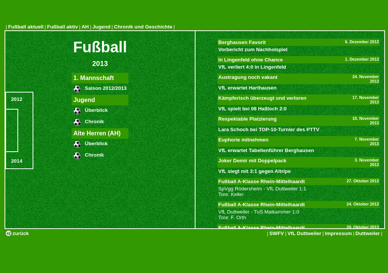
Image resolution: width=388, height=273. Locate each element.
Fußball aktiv (62, 27)
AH (85, 27)
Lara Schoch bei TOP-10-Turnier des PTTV (268, 129)
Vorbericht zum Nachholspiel (253, 49)
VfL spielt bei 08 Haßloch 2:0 (252, 108)
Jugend (101, 27)
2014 (16, 161)
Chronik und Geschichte (143, 27)
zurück (21, 233)
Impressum (338, 233)
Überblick (96, 110)
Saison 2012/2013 (106, 88)
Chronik (94, 121)
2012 (16, 99)
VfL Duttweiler (304, 233)
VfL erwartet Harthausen (247, 88)
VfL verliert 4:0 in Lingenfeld (252, 67)
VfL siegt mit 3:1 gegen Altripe (254, 171)
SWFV (276, 233)
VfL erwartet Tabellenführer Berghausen (266, 150)
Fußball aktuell (25, 27)
